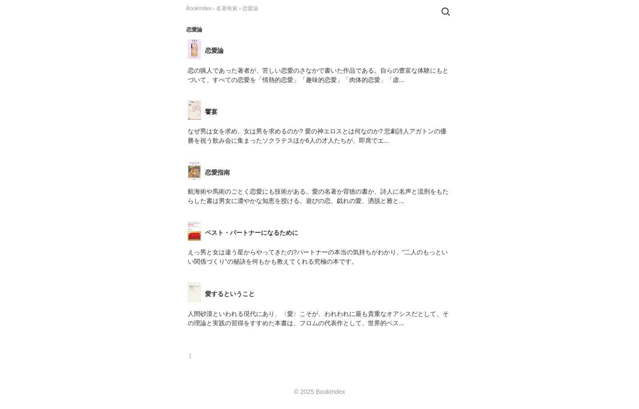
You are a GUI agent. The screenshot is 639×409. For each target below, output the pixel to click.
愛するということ (230, 293)
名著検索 (226, 8)
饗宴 (211, 111)
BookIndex (199, 8)
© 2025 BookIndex (319, 391)
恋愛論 (214, 50)
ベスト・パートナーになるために (251, 232)
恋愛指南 (217, 172)
